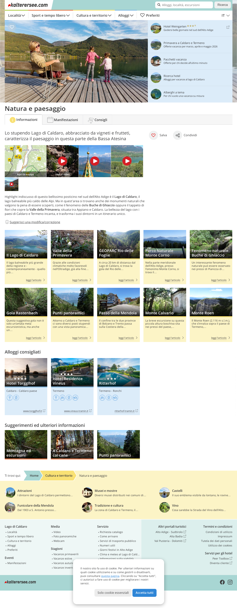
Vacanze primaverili (66, 554)
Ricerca (222, 4)
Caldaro (11, 391)
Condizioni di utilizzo (219, 532)
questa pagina (110, 576)
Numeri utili (107, 545)
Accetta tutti (144, 593)
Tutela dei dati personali (216, 541)
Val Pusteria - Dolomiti (170, 541)
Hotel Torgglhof (26, 386)
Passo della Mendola (118, 315)
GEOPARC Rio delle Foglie (118, 257)
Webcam (59, 541)
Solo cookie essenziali (113, 593)
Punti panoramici (72, 315)
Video (57, 532)
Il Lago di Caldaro (26, 257)
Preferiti (150, 15)
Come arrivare (109, 536)
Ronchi (117, 391)
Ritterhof (118, 386)
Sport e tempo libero (48, 15)
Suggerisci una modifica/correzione (32, 222)
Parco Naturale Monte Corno (164, 257)
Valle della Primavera (72, 257)
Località (14, 15)
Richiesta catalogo (111, 532)
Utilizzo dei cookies (220, 545)
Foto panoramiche (65, 536)
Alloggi (123, 15)
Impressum (225, 536)
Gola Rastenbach (26, 315)
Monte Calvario (164, 315)
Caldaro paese (28, 391)
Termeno (58, 391)
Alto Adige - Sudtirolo (171, 532)
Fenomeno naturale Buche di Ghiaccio (211, 257)
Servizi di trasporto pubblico (118, 541)
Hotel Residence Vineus (72, 386)
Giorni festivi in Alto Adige (116, 550)
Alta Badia (178, 536)
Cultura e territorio (91, 15)
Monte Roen (211, 315)
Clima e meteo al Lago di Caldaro (120, 554)
